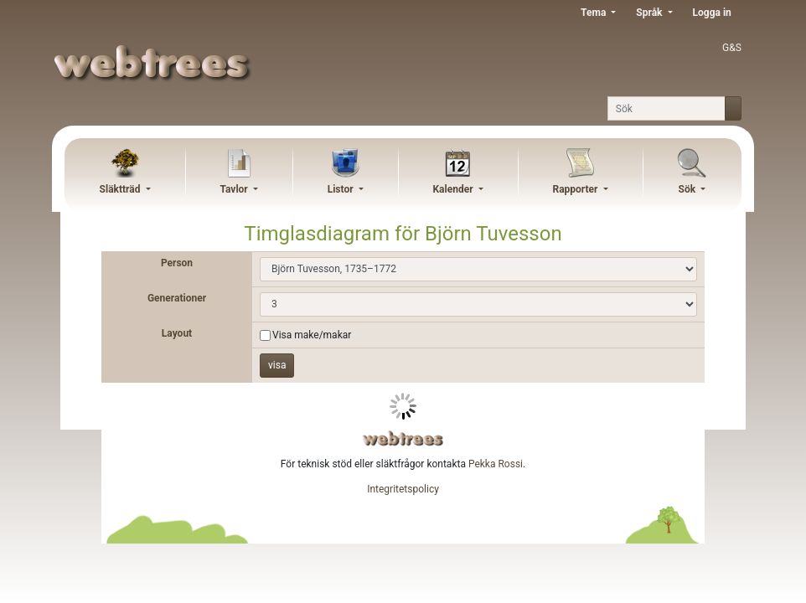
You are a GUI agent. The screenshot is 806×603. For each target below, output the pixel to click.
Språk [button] (650, 12)
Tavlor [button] (235, 189)
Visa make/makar (311, 335)
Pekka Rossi (495, 464)
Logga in (712, 12)
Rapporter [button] (576, 189)
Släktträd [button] (121, 189)
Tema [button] (594, 12)
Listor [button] (342, 189)
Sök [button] (689, 189)
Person (177, 263)
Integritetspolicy (403, 489)
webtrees (403, 438)
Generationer (176, 298)
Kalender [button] (453, 189)
